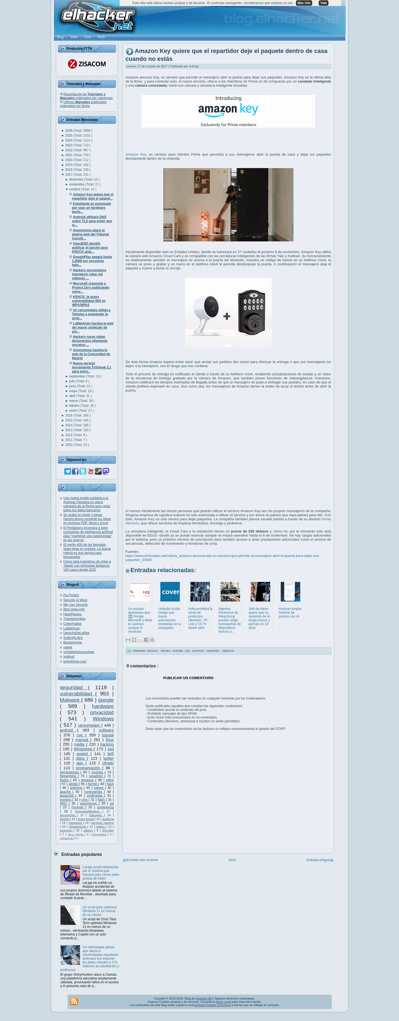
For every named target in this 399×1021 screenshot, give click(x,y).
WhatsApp (84, 749)
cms (84, 800)
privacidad (102, 712)
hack (110, 784)
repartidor (213, 650)
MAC (64, 803)
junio (73, 386)
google (106, 700)
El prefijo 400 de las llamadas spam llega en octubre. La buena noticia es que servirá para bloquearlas (87, 551)
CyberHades (72, 624)
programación (89, 768)
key (188, 650)
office (110, 780)
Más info (304, 3)
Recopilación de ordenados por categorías (86, 96)
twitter (108, 758)
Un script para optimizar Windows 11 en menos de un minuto (99, 911)
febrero (74, 406)
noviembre (77, 184)
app (80, 763)
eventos (66, 800)
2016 (69, 415)
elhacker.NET (204, 998)
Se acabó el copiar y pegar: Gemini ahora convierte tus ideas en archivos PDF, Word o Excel (87, 519)
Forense (78, 807)
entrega (178, 650)
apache (66, 792)
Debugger (96, 815)
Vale (323, 3)
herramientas (70, 772)
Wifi (110, 754)
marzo (74, 401)
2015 (69, 420)
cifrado (108, 763)
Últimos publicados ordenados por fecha (83, 104)
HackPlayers (72, 614)
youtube (98, 772)
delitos (101, 826)
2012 (69, 435)
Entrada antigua (318, 860)
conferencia (105, 807)
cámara (165, 650)
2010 (69, 445)
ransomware (89, 725)
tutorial (108, 735)
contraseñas (94, 792)
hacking (107, 744)
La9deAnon (71, 628)
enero (73, 410)
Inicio (232, 860)
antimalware (100, 834)
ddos (81, 758)
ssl (112, 803)
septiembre (77, 376)
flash (102, 800)
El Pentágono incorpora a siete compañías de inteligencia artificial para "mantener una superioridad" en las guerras (88, 534)
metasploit (76, 822)
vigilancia (228, 650)
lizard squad (86, 819)
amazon (153, 650)
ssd (111, 749)
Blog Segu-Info (74, 609)
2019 (69, 165)
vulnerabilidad (77, 694)
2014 (69, 425)
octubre (75, 189)
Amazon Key (136, 154)
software (106, 730)
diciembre (76, 179)
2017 (69, 175)
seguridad (74, 687)
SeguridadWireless (89, 811)
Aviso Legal (223, 1001)
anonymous (89, 803)
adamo (89, 830)
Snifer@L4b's (73, 638)
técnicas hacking (103, 822)
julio (72, 381)
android (68, 730)
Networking (69, 776)
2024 (69, 140)
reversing (67, 830)
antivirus (77, 788)
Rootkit (65, 819)
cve (80, 735)
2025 (69, 135)
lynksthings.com (75, 661)
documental (68, 815)
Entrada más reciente (142, 860)
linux (110, 740)
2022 (69, 150)
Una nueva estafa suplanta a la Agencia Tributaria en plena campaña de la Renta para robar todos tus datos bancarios (86, 504)
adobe (74, 784)
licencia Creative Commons (212, 1005)
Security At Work (75, 600)
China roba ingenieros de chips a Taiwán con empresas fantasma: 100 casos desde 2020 (87, 566)
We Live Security (75, 605)
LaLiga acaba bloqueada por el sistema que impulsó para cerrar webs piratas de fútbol (100, 872)
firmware (88, 780)
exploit (83, 754)
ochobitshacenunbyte (78, 652)
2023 (69, 145)
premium (199, 650)
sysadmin (96, 776)
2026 (69, 131)
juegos (99, 788)
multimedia (95, 796)
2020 (69, 160)
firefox (65, 780)
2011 (69, 440)
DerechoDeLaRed (76, 633)
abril (72, 396)
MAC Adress (76, 834)
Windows (103, 718)
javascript (67, 796)
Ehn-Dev (108, 830)
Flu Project (71, 595)
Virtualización (78, 826)
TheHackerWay (74, 619)
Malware (70, 700)
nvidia (80, 744)
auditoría (108, 819)
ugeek (67, 647)
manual (82, 740)
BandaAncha (72, 642)
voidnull (69, 656)
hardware (103, 706)
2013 (69, 430)
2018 (69, 170)
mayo (73, 391)
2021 (69, 155)
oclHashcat (67, 838)
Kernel (93, 784)
